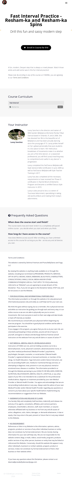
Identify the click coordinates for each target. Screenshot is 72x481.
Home (59, 473)
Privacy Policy (36, 475)
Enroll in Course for (36, 47)
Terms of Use (36, 473)
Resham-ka (36, 107)
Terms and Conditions (21, 77)
